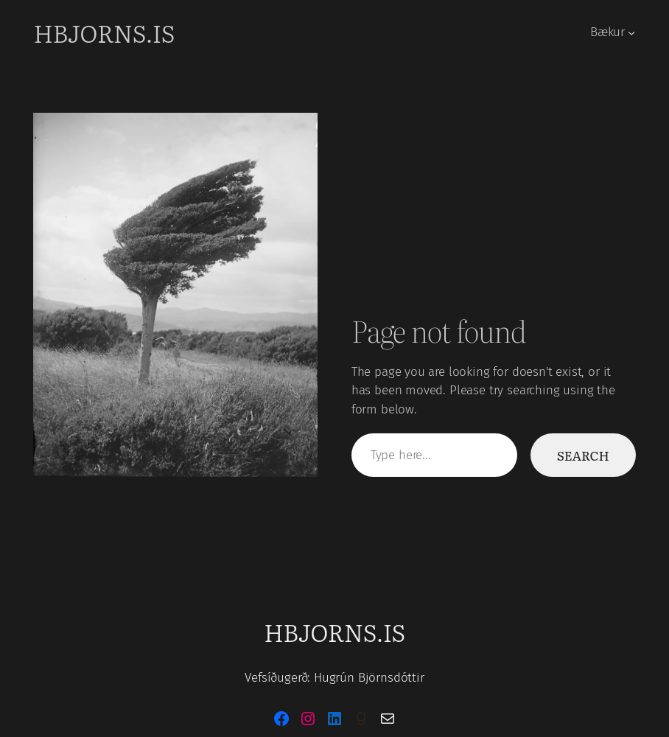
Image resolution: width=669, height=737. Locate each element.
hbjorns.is (103, 32)
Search (583, 455)
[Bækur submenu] (631, 32)
